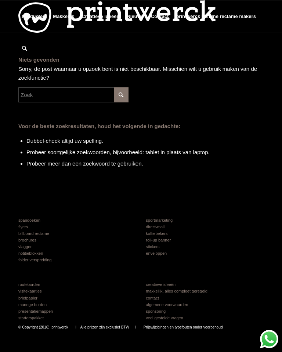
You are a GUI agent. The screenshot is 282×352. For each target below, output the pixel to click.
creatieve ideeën (161, 284)
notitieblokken (30, 253)
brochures (27, 240)
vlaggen (25, 246)
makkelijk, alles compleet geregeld (176, 291)
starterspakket (31, 318)
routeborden (29, 284)
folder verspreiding (35, 260)
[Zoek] (24, 49)
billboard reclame (33, 233)
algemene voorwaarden (167, 304)
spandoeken (29, 220)
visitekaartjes (30, 291)
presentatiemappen (35, 311)
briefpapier (27, 298)
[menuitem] (33, 16)
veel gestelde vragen (164, 318)
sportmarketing (159, 220)
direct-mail (155, 227)
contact (152, 298)
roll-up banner (158, 240)
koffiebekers (156, 233)
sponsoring (156, 311)
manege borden (32, 304)
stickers (152, 246)
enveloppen (156, 253)
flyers (23, 227)
